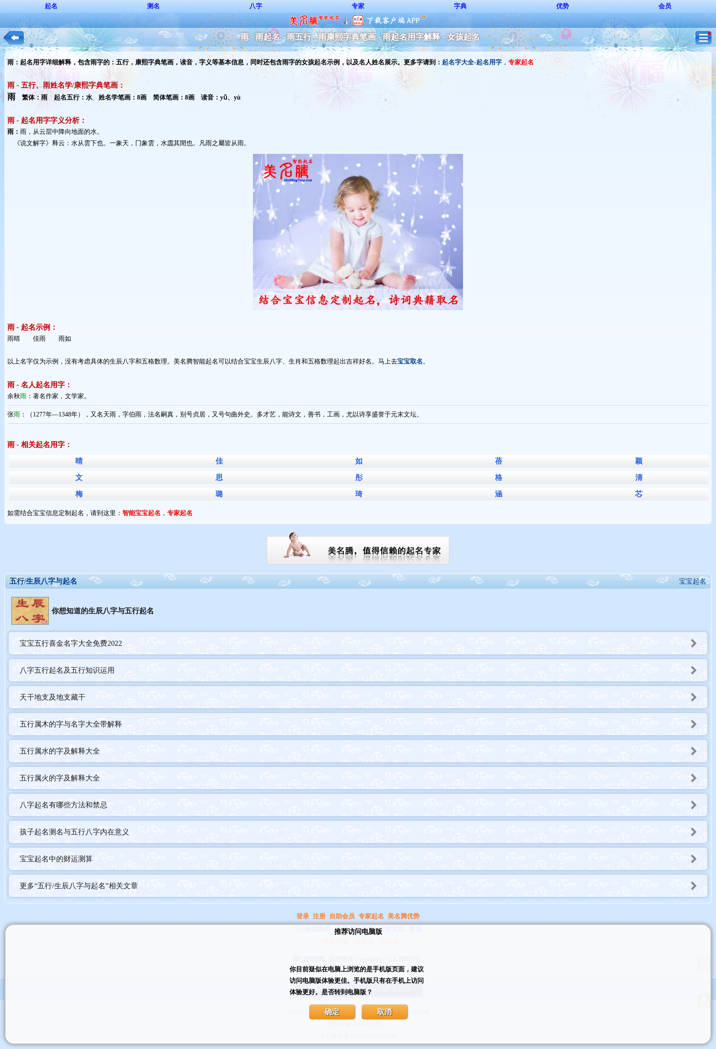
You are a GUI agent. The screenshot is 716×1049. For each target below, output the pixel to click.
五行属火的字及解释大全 (363, 778)
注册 (319, 916)
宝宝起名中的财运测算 (363, 859)
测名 (153, 6)
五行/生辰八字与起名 (43, 581)
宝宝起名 (692, 581)
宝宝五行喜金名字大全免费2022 (363, 643)
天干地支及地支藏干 (363, 697)
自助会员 (342, 916)
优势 (562, 6)
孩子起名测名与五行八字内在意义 (363, 832)
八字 (255, 6)
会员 (664, 6)
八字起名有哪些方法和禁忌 (363, 805)
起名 (51, 6)
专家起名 (371, 916)
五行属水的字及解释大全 (363, 751)
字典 (460, 6)
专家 (358, 6)
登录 (302, 916)
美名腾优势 (404, 916)
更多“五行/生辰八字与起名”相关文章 (363, 886)
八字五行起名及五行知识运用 (363, 670)
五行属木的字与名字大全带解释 (363, 724)
